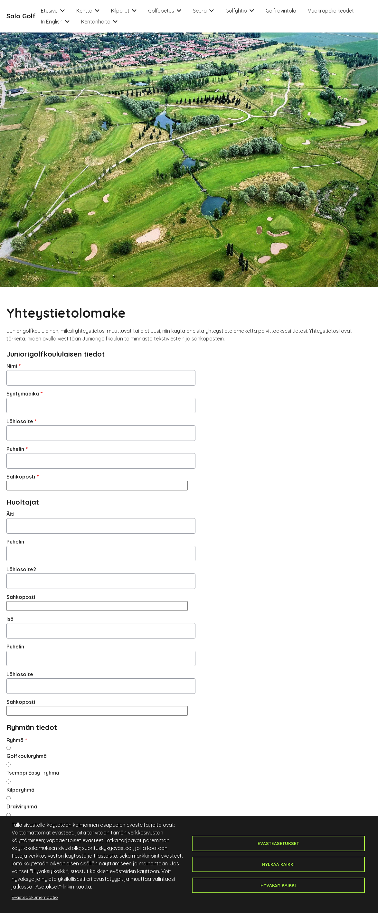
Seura (200, 10)
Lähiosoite (19, 421)
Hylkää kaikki (278, 864)
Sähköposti (20, 477)
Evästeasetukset (278, 843)
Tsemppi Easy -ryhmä (32, 773)
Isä (10, 619)
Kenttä (84, 10)
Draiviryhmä (21, 806)
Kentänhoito (95, 21)
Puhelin (15, 449)
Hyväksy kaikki (278, 885)
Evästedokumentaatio (35, 897)
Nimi (11, 366)
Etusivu (49, 10)
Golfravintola (281, 10)
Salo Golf (21, 16)
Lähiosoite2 (21, 569)
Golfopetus (161, 10)
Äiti (10, 514)
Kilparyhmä (20, 790)
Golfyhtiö (236, 10)
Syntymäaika (22, 393)
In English (51, 21)
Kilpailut (120, 10)
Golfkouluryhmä (26, 756)
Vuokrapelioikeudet (331, 10)
